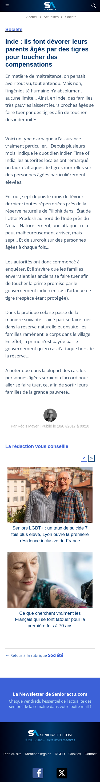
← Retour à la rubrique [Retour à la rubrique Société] (34, 655)
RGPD (60, 754)
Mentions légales (38, 754)
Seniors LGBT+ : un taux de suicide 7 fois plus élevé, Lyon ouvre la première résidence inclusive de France (50, 533)
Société (70, 17)
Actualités (51, 17)
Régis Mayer (28, 426)
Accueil (31, 17)
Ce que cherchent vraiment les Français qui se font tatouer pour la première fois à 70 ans (50, 618)
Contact (91, 754)
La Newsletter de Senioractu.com (50, 694)
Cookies (75, 754)
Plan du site (13, 754)
